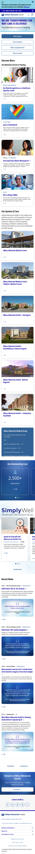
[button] (32, 827)
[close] (32, 2)
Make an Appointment (17, 48)
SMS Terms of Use (17, 842)
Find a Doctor (17, 36)
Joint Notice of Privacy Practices (17, 846)
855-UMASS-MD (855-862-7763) (12, 11)
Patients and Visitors (8, 828)
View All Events (24, 766)
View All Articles (17, 569)
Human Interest (26, 586)
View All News (10, 766)
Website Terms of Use (17, 839)
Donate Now (21, 790)
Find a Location (17, 53)
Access (17, 42)
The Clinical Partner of (17, 823)
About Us (4, 831)
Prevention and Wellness (11, 542)
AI (16, 714)
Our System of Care (8, 834)
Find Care (27, 7)
